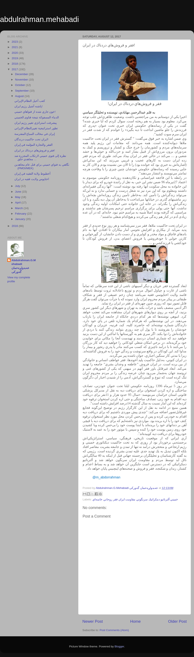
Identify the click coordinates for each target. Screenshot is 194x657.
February (21, 213)
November (22, 79)
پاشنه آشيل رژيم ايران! (28, 106)
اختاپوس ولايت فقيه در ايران (31, 179)
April (18, 202)
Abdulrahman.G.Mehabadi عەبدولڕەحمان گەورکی (23, 266)
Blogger (119, 646)
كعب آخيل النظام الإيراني (29, 100)
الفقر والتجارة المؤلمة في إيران (33, 144)
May (18, 197)
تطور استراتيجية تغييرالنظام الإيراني (36, 128)
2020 (15, 52)
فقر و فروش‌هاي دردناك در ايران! (34, 150)
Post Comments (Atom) (114, 630)
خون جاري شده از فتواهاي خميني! (35, 111)
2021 (15, 47)
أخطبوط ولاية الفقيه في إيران (32, 173)
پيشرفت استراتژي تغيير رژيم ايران (35, 122)
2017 (15, 69)
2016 (15, 226)
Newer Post (92, 621)
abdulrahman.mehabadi (39, 19)
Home (135, 621)
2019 (15, 58)
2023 (15, 41)
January (20, 219)
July (18, 186)
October (20, 85)
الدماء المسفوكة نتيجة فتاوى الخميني (36, 117)
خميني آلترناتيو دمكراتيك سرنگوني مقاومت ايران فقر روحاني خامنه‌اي (135, 499)
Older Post (177, 621)
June (18, 191)
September (22, 90)
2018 (15, 63)
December (22, 74)
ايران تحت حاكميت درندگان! (31, 139)
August (20, 96)
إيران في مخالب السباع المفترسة (34, 133)
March (19, 208)
